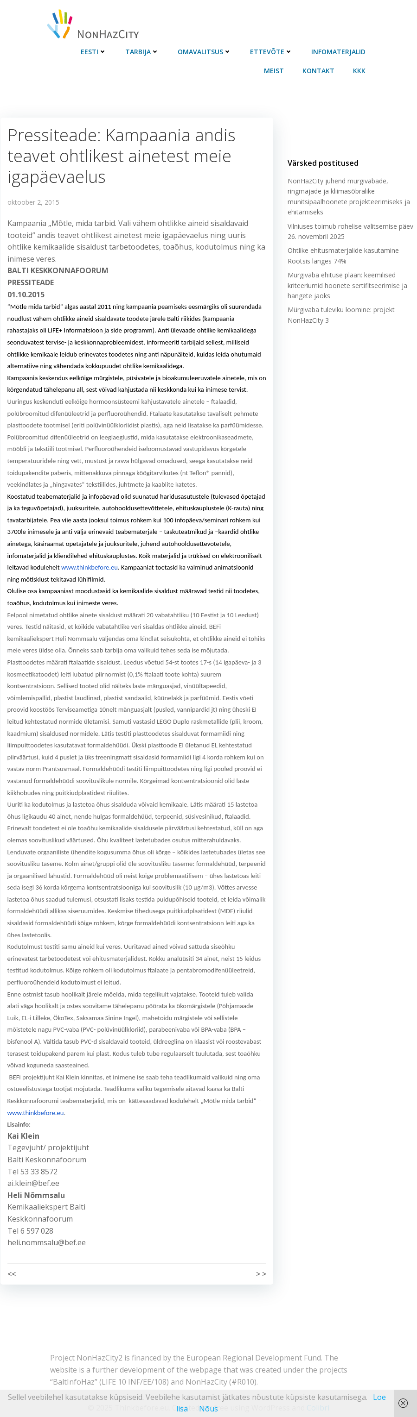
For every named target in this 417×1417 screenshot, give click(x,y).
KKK (360, 70)
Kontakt (319, 70)
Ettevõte (272, 51)
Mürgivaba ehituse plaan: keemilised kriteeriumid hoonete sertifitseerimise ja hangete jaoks (347, 286)
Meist (275, 70)
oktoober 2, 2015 (33, 201)
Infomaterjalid (339, 51)
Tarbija (143, 51)
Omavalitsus (205, 51)
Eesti (95, 51)
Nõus (208, 1409)
